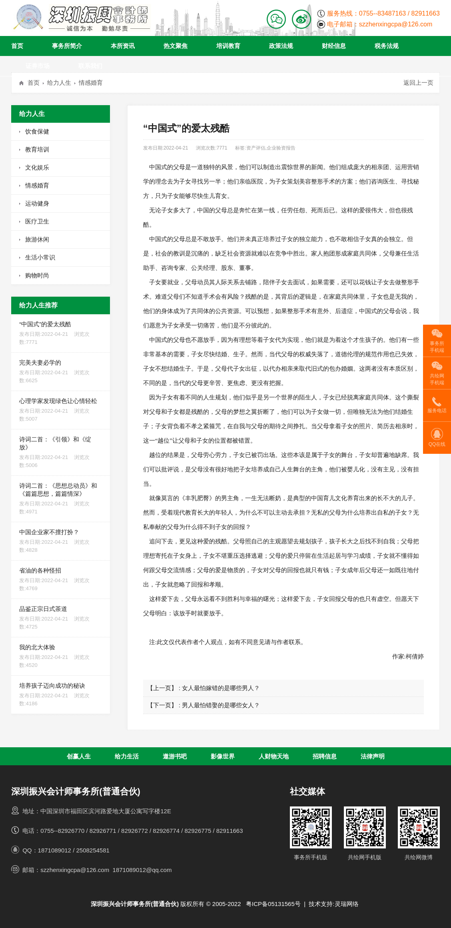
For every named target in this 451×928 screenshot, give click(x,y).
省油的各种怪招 (60, 580)
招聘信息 (325, 756)
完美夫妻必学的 (60, 372)
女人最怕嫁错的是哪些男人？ (221, 688)
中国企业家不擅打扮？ (60, 541)
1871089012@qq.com (142, 869)
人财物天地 (274, 756)
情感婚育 (91, 82)
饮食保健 (37, 131)
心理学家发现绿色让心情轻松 (60, 410)
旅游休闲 (37, 239)
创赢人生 (79, 756)
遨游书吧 (175, 756)
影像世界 (223, 756)
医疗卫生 (37, 221)
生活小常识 (40, 257)
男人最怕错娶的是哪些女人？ (221, 705)
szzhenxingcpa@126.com (395, 24)
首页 (34, 82)
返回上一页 (418, 82)
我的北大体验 (60, 656)
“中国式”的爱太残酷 (60, 333)
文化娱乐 (37, 167)
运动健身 (37, 203)
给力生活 (127, 756)
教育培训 (37, 149)
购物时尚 (37, 275)
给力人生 (59, 82)
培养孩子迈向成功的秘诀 (60, 695)
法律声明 (373, 756)
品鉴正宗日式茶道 (60, 618)
